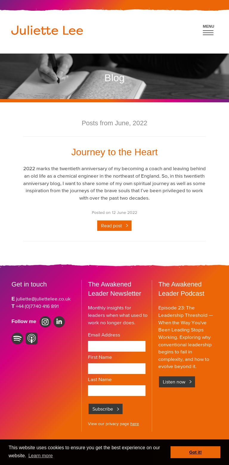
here (134, 423)
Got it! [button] (195, 452)
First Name (100, 357)
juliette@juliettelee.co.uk (43, 299)
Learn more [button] (40, 455)
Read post (111, 225)
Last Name (100, 379)
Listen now (174, 381)
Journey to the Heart (114, 152)
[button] (208, 28)
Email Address (104, 335)
